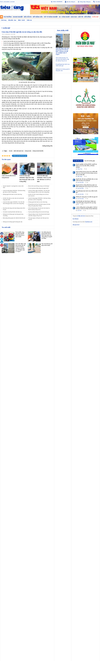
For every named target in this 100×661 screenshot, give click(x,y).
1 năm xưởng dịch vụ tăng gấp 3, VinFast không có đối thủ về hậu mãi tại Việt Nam (86, 208)
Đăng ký (88, 1)
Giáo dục (4, 341)
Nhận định (40, 331)
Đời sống (65, 327)
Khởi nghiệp (29, 331)
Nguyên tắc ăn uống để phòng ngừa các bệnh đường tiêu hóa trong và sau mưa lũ (87, 185)
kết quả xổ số (76, 224)
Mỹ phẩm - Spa (78, 333)
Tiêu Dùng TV (17, 327)
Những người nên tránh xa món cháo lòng (12, 194)
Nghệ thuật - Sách (6, 343)
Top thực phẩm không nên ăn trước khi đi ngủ (38, 212)
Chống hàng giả (54, 333)
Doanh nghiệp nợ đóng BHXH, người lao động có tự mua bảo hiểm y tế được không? (86, 166)
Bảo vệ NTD (54, 327)
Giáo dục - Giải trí (6, 339)
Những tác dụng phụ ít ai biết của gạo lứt (86, 196)
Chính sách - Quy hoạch (43, 329)
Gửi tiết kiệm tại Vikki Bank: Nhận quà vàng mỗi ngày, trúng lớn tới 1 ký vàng (86, 202)
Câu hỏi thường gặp (89, 160)
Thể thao (65, 336)
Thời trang (77, 335)
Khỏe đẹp (77, 327)
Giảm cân (77, 329)
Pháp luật (65, 331)
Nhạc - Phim (4, 347)
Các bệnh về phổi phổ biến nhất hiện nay (12, 212)
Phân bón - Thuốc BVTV (92, 331)
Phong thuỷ (41, 335)
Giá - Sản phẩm (5, 333)
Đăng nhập (82, 1)
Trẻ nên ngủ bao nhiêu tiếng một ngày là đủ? (38, 188)
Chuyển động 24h (6, 329)
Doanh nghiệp (29, 327)
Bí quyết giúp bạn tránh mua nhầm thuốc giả (86, 191)
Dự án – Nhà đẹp (42, 333)
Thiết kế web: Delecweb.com (93, 365)
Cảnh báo (53, 335)
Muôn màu (65, 333)
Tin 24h (64, 329)
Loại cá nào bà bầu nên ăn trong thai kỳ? (14, 41)
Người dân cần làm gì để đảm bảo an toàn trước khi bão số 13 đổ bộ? (87, 179)
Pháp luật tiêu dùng (55, 329)
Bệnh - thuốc (78, 331)
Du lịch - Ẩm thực (67, 335)
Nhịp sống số (17, 343)
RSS (99, 360)
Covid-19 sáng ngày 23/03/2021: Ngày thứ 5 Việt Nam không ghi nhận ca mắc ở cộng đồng (26, 43)
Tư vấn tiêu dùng (78, 160)
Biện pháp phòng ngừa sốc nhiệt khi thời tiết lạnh (14, 218)
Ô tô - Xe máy (17, 341)
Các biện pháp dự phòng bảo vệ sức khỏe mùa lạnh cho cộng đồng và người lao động (46, 235)
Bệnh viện (24, 47)
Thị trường (4, 327)
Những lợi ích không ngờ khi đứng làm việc (12, 221)
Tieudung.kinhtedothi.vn (75, 357)
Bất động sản (41, 327)
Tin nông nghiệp (91, 329)
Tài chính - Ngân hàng (7, 331)
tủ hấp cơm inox (81, 215)
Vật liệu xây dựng (42, 336)
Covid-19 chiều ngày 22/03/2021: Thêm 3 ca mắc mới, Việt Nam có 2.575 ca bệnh (24, 45)
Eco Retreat (75, 218)
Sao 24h (4, 345)
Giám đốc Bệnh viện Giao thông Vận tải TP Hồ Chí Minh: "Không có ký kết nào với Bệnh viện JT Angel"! (62, 51)
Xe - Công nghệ (18, 339)
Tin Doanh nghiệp (30, 335)
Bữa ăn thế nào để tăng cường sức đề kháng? (38, 186)
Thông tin (4, 85)
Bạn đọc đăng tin (71, 1)
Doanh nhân (29, 329)
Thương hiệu (29, 333)
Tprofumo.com (88, 221)
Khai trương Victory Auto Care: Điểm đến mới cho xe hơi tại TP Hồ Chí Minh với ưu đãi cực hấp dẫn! (86, 173)
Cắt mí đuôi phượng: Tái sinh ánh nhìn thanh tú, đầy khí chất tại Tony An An (62, 59)
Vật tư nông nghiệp (92, 327)
